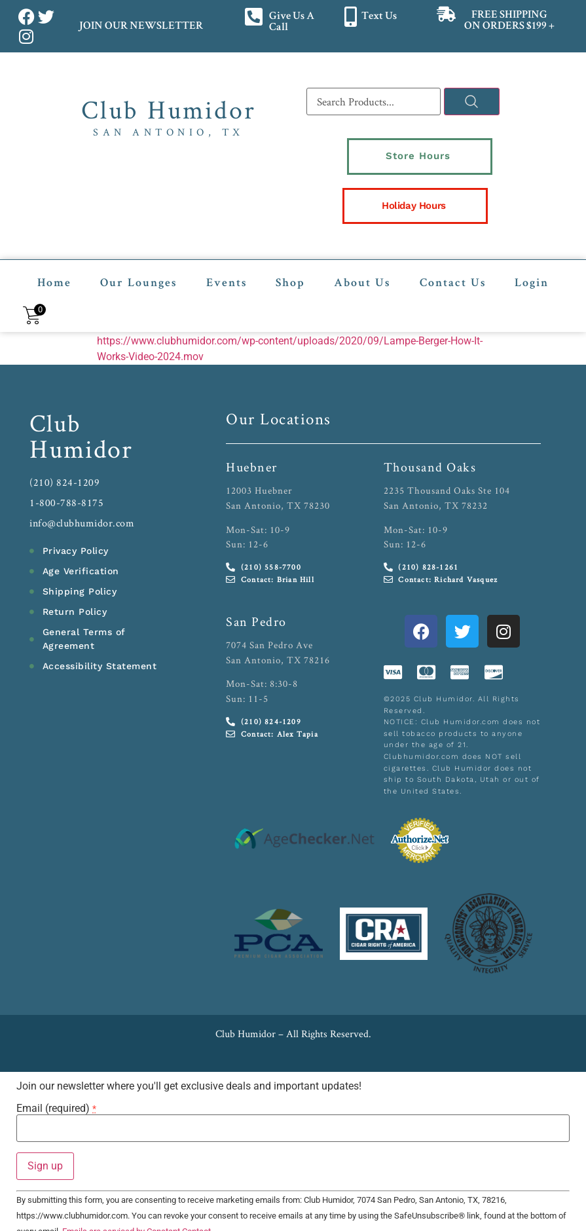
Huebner (252, 453)
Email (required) (56, 1095)
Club (55, 409)
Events (226, 270)
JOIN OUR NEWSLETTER (140, 26)
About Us (362, 270)
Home (54, 270)
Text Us (379, 16)
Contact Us (453, 270)
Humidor (81, 435)
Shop (290, 270)
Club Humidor (168, 109)
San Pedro (256, 607)
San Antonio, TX (168, 132)
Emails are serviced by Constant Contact (136, 1217)
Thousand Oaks (430, 453)
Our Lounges (138, 270)
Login (532, 270)
